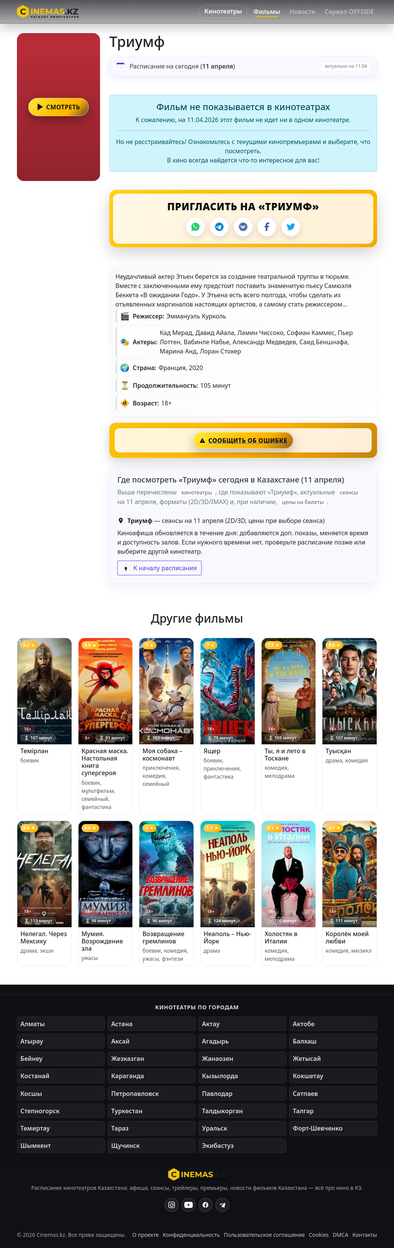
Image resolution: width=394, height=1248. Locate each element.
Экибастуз (218, 1145)
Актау (211, 1024)
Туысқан (338, 751)
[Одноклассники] (222, 1205)
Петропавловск (135, 1093)
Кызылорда (220, 1076)
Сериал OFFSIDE (349, 11)
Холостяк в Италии (281, 937)
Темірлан (34, 751)
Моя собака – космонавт (162, 754)
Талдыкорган (222, 1111)
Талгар (303, 1111)
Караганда (127, 1076)
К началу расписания (159, 568)
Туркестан (126, 1111)
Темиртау (35, 1128)
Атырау (31, 1041)
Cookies (319, 1234)
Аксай (120, 1041)
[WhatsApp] (195, 226)
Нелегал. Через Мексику (43, 937)
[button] (58, 107)
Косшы (31, 1093)
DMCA (341, 1234)
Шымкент (35, 1145)
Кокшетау (308, 1076)
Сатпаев (305, 1093)
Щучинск (125, 1145)
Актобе (304, 1024)
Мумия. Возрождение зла (102, 941)
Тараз (120, 1128)
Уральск (214, 1128)
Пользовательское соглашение (264, 1234)
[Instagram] (172, 1205)
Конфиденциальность (191, 1234)
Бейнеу (31, 1058)
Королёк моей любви (347, 937)
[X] (291, 226)
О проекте (145, 1234)
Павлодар (217, 1093)
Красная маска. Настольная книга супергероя (105, 762)
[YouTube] (188, 1205)
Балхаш (305, 1041)
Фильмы (267, 11)
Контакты (364, 1234)
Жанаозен (217, 1058)
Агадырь (215, 1041)
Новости (302, 11)
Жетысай (307, 1058)
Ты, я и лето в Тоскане (285, 754)
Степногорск (40, 1111)
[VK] (243, 226)
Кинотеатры (223, 11)
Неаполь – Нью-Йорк (227, 937)
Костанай (34, 1076)
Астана (121, 1024)
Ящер (212, 751)
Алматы (32, 1024)
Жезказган (127, 1058)
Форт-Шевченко (318, 1128)
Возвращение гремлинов (163, 937)
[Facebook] (267, 226)
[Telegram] (219, 226)
